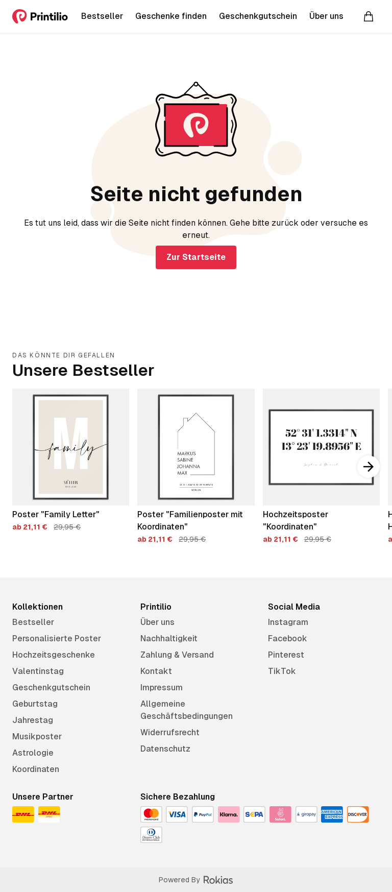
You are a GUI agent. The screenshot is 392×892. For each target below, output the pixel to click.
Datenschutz (165, 749)
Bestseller (33, 622)
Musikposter (37, 736)
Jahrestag (32, 720)
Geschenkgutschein (51, 687)
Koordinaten (35, 769)
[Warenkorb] (368, 16)
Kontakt (156, 671)
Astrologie (33, 753)
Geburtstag (35, 704)
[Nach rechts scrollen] (368, 466)
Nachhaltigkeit (169, 638)
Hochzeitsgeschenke (53, 655)
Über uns (157, 622)
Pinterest (286, 655)
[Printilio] (40, 16)
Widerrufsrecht (170, 732)
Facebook (287, 638)
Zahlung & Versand (177, 655)
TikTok (282, 671)
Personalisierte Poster (56, 638)
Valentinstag (38, 671)
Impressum (161, 687)
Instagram (288, 622)
